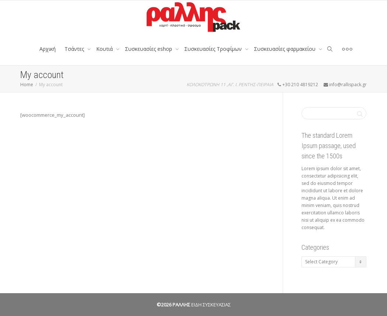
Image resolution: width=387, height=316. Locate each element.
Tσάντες (75, 48)
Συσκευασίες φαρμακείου (285, 48)
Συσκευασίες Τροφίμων (213, 48)
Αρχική (47, 48)
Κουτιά (105, 48)
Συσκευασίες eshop (149, 48)
